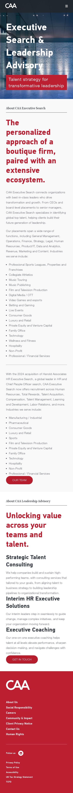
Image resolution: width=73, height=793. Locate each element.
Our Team (19, 480)
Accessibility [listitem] (12, 772)
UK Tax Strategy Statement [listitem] (19, 777)
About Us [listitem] (11, 702)
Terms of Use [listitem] (12, 767)
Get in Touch (21, 659)
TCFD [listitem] (8, 782)
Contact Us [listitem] (12, 729)
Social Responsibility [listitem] (19, 707)
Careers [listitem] (11, 713)
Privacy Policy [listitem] (13, 763)
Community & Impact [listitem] (19, 718)
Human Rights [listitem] (15, 734)
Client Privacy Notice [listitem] (19, 723)
